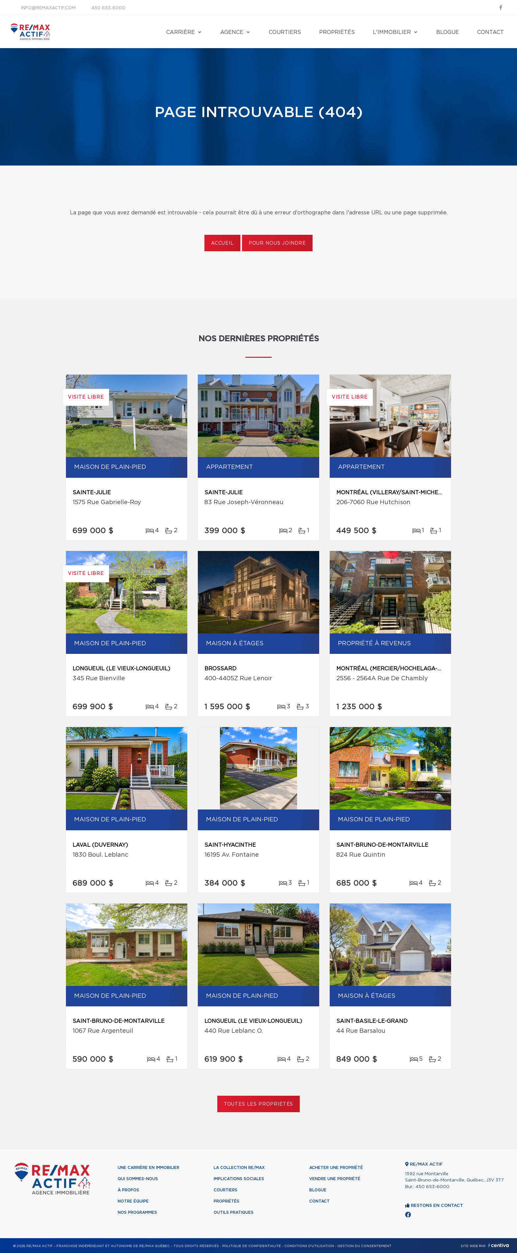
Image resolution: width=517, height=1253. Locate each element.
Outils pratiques (234, 1212)
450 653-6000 (108, 8)
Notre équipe (133, 1201)
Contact (490, 32)
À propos (128, 1190)
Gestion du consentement (364, 1246)
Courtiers (285, 32)
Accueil (222, 243)
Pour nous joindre (277, 243)
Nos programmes (137, 1212)
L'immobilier (392, 32)
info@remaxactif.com (48, 8)
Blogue (447, 32)
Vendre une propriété (334, 1179)
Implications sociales (239, 1179)
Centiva (498, 1245)
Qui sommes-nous (138, 1179)
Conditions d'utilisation (309, 1246)
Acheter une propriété (336, 1168)
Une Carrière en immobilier (148, 1168)
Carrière (180, 32)
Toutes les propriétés (258, 1104)
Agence (231, 32)
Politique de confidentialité (251, 1246)
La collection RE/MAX (239, 1168)
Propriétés (337, 32)
